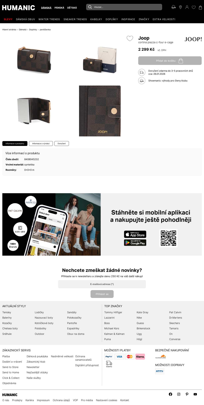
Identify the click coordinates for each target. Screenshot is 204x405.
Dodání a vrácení (12, 361)
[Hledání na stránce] (124, 7)
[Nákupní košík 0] (200, 7)
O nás (5, 400)
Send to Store (10, 367)
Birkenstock (143, 328)
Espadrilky (73, 328)
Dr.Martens (175, 317)
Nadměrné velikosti (62, 356)
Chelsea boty (10, 328)
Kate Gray (142, 312)
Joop (143, 38)
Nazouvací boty (44, 317)
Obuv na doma (75, 333)
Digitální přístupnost (87, 365)
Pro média (87, 400)
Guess (140, 323)
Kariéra (30, 400)
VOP (75, 400)
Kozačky (7, 323)
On (171, 333)
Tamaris (173, 328)
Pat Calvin (175, 312)
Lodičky (39, 312)
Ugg (139, 333)
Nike (139, 317)
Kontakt (124, 400)
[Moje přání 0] (193, 7)
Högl (139, 339)
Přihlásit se (102, 294)
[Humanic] (9, 394)
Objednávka (9, 383)
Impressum (43, 400)
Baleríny (7, 317)
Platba (6, 356)
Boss (107, 323)
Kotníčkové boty (44, 323)
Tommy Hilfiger (113, 312)
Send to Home (10, 372)
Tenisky (6, 312)
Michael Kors (111, 328)
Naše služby (34, 377)
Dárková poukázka (37, 356)
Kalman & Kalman (114, 333)
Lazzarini (109, 317)
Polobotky (40, 328)
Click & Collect (10, 377)
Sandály (72, 312)
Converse (174, 339)
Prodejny (17, 400)
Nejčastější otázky (37, 372)
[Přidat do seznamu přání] (130, 38)
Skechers (174, 323)
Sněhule (7, 333)
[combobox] (124, 7)
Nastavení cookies (106, 400)
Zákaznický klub (36, 361)
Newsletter (33, 367)
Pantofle (72, 323)
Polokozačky (74, 317)
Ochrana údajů (61, 400)
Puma (107, 339)
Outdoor (39, 333)
